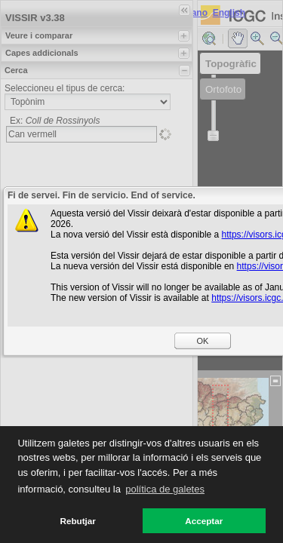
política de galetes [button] (165, 489)
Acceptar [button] (204, 521)
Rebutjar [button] (78, 521)
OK (203, 340)
